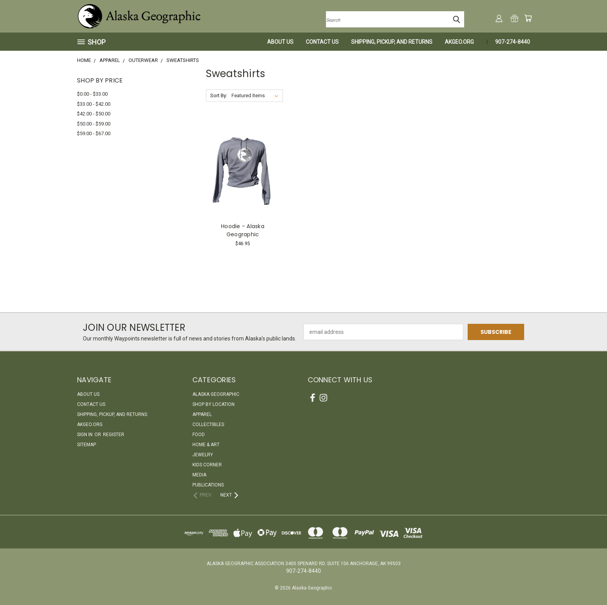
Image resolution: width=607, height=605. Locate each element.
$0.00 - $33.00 (92, 94)
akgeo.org (459, 42)
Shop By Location (213, 404)
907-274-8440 (512, 42)
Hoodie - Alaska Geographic (242, 230)
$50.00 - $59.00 (93, 124)
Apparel (202, 414)
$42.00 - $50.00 (93, 114)
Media (199, 475)
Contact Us (322, 42)
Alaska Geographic (215, 394)
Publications (208, 485)
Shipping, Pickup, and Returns (391, 42)
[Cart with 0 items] (528, 18)
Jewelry (202, 454)
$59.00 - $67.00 (93, 133)
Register (113, 434)
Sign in (85, 434)
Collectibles (208, 424)
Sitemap (86, 444)
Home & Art (205, 444)
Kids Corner (207, 465)
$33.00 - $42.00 (93, 104)
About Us (280, 42)
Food (198, 434)
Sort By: (218, 95)
